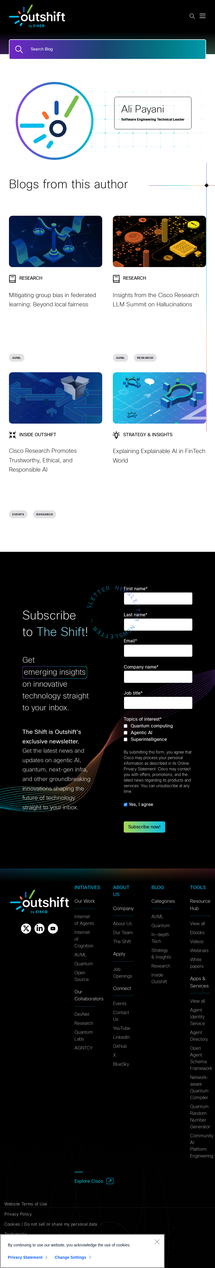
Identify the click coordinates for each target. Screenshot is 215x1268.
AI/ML (80, 955)
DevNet (81, 1014)
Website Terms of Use (25, 1204)
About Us (122, 924)
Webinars (199, 950)
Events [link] (18, 514)
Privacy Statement (25, 1257)
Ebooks (197, 933)
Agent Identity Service (197, 1017)
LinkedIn (121, 1037)
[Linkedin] (39, 929)
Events (120, 1003)
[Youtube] (53, 929)
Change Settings (70, 1257)
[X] (26, 929)
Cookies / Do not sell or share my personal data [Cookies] (50, 1224)
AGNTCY (83, 1048)
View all (197, 924)
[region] (82, 1251)
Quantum (83, 964)
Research (83, 1023)
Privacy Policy (18, 1214)
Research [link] (145, 358)
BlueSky (121, 1064)
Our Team (123, 933)
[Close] (157, 1241)
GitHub (120, 1046)
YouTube (121, 1028)
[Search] (19, 49)
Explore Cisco (88, 1181)
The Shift (122, 941)
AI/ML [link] (16, 358)
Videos (197, 941)
